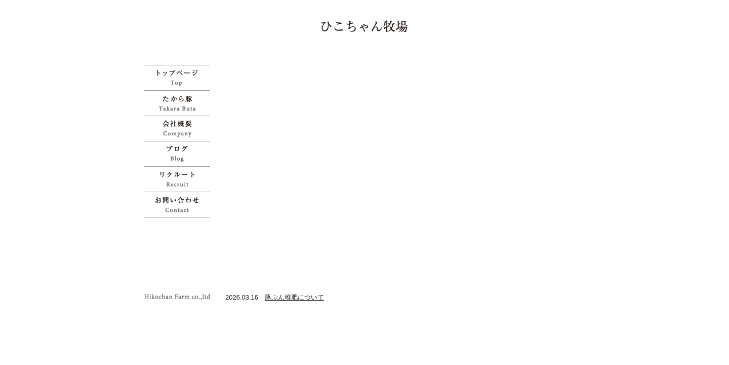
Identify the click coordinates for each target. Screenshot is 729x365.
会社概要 (179, 128)
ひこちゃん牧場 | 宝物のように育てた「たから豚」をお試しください (364, 26)
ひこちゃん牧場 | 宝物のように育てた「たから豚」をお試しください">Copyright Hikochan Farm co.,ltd (179, 297)
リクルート (179, 179)
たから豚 (179, 103)
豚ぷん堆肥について (294, 297)
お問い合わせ (179, 204)
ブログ (179, 153)
